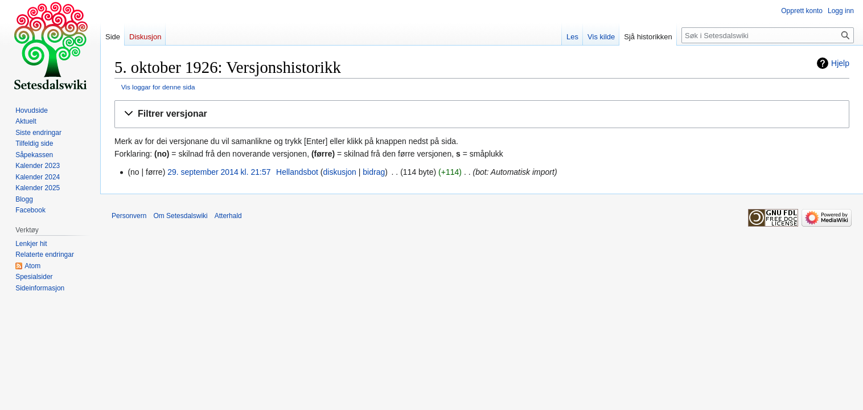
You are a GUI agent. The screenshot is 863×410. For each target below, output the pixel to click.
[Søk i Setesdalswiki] (767, 35)
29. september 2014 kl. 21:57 (218, 172)
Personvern (129, 216)
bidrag (374, 172)
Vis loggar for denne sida (158, 87)
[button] (482, 114)
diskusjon (339, 172)
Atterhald (228, 216)
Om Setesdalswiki (180, 216)
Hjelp (840, 63)
